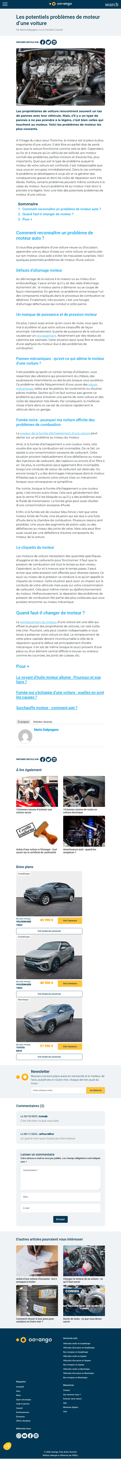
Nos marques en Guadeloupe (75, 1352)
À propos (23, 721)
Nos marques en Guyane (73, 1365)
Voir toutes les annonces (49, 931)
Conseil (59, 29)
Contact (66, 1390)
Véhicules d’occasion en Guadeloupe (79, 1348)
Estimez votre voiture (72, 1399)
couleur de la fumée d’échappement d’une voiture (55, 433)
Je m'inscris (96, 1090)
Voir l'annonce (70, 920)
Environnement (22, 1412)
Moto (18, 1395)
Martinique (23, 999)
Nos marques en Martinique (75, 1377)
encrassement (46, 335)
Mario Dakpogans (46, 729)
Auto (18, 1391)
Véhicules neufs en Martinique (76, 1369)
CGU (65, 1412)
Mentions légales (70, 1407)
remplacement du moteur (38, 622)
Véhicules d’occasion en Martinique (78, 1373)
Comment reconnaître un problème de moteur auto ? (61, 209)
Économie (20, 1417)
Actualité (20, 1387)
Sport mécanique (23, 1400)
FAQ (65, 1403)
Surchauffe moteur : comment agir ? (46, 708)
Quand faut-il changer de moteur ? (47, 214)
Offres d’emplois (23, 1421)
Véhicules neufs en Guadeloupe (76, 1343)
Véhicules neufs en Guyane (75, 1356)
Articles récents (42, 721)
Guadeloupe (24, 873)
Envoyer (60, 1219)
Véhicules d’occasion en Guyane (77, 1360)
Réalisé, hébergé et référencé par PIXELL (60, 1455)
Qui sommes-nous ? (72, 1395)
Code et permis (22, 1404)
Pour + (27, 219)
